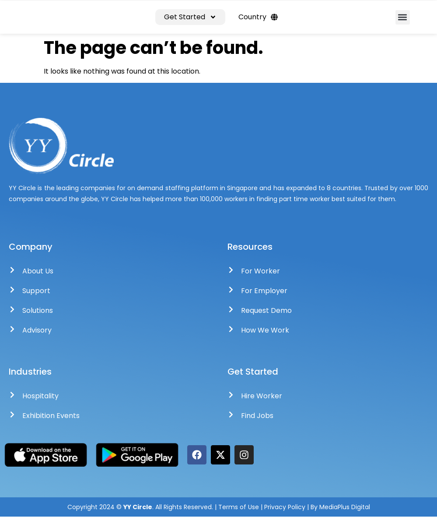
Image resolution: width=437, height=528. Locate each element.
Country (258, 22)
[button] (402, 23)
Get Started (190, 23)
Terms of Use (238, 518)
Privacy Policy (285, 518)
